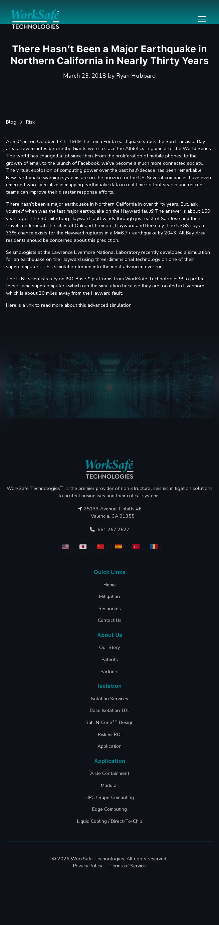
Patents (109, 674)
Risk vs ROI (110, 749)
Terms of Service (127, 880)
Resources (109, 623)
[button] (201, 19)
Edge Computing (109, 824)
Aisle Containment (109, 788)
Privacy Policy (87, 880)
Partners (109, 686)
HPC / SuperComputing (109, 812)
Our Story (109, 662)
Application (109, 761)
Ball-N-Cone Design (109, 736)
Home (109, 599)
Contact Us (110, 635)
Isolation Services (109, 713)
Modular (109, 800)
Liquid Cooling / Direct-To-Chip (109, 836)
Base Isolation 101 (109, 725)
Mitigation (109, 611)
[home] (35, 19)
